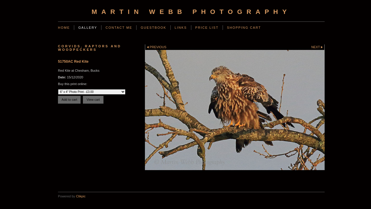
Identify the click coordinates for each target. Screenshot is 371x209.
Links (181, 27)
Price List (207, 27)
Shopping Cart (244, 27)
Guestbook (153, 27)
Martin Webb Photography (191, 11)
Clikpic (81, 196)
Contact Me (119, 27)
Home (64, 27)
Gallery (87, 27)
